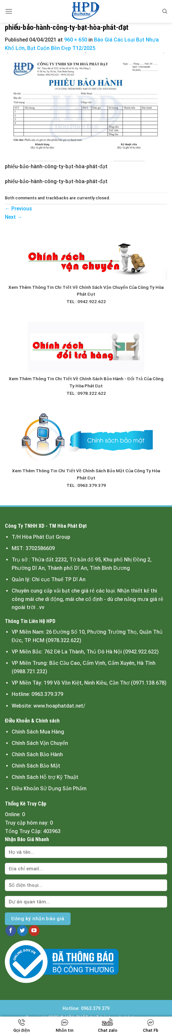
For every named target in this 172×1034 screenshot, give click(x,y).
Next (13, 217)
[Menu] (9, 11)
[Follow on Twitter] (22, 930)
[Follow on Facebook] (11, 930)
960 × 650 (75, 40)
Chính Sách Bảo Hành (37, 754)
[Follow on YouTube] (34, 930)
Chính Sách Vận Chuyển (40, 743)
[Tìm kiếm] (164, 11)
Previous (18, 209)
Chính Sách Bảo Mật (36, 766)
